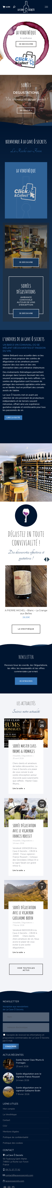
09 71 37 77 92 (12, 1170)
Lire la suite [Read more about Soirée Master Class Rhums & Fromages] (19, 789)
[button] (45, 560)
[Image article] (8, 1064)
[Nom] (26, 1017)
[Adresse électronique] (26, 1027)
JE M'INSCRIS (26, 677)
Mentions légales (11, 1131)
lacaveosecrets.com (14, 1181)
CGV (5, 1126)
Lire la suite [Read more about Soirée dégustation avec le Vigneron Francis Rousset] (19, 871)
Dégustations (26, 756)
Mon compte (9, 1109)
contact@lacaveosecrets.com (19, 1175)
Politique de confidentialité (15, 1137)
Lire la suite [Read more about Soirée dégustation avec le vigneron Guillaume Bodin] (19, 953)
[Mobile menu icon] (46, 7)
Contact (6, 1120)
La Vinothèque (10, 1114)
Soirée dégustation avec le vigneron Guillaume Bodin (24, 913)
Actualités (17, 756)
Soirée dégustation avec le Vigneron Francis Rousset (24, 831)
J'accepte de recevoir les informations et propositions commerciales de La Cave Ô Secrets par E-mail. (26, 1038)
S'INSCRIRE (10, 1046)
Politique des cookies (13, 1143)
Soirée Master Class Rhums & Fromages (24, 749)
